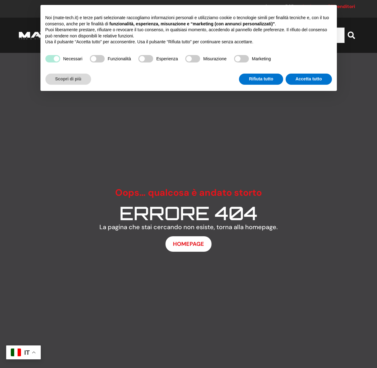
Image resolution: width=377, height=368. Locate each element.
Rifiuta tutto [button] (261, 78)
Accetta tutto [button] (308, 78)
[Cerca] (351, 35)
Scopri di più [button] (68, 78)
